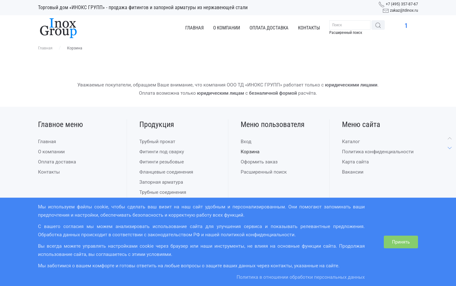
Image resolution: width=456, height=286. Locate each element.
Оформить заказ (259, 162)
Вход (246, 141)
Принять (401, 242)
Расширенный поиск (345, 32)
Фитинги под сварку (161, 152)
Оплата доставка (269, 28)
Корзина (250, 152)
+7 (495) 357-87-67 (402, 4)
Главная (194, 28)
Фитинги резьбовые (161, 162)
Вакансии (353, 172)
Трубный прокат (157, 141)
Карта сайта (355, 162)
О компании (226, 28)
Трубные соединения (162, 192)
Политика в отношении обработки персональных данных (301, 277)
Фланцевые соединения (166, 172)
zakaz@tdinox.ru (404, 10)
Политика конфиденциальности (378, 152)
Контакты (309, 28)
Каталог (351, 141)
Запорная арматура (161, 182)
